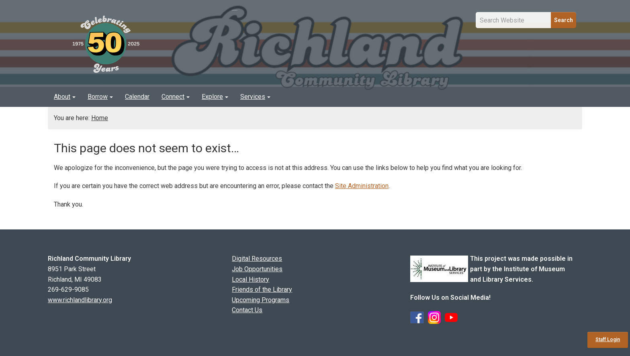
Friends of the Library (262, 289)
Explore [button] (215, 96)
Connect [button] (176, 96)
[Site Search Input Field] (513, 20)
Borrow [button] (100, 96)
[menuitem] (65, 97)
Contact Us (247, 310)
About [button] (65, 96)
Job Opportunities (257, 269)
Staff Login (607, 339)
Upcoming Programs (260, 300)
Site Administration (362, 186)
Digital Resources (257, 258)
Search (563, 20)
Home (99, 118)
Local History (250, 279)
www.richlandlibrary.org (80, 300)
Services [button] (255, 96)
